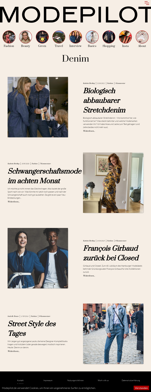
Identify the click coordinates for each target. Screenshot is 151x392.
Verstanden (141, 387)
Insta (125, 39)
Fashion (9, 39)
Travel (58, 39)
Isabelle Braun (13, 316)
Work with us (103, 380)
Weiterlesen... (89, 131)
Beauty (25, 39)
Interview (75, 39)
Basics (92, 39)
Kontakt (20, 380)
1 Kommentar (120, 83)
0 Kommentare (120, 241)
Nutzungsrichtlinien (75, 380)
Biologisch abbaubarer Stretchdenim (104, 101)
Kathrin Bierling (89, 83)
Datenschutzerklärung (131, 380)
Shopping (108, 39)
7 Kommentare (45, 164)
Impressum (47, 380)
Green (42, 39)
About (142, 39)
